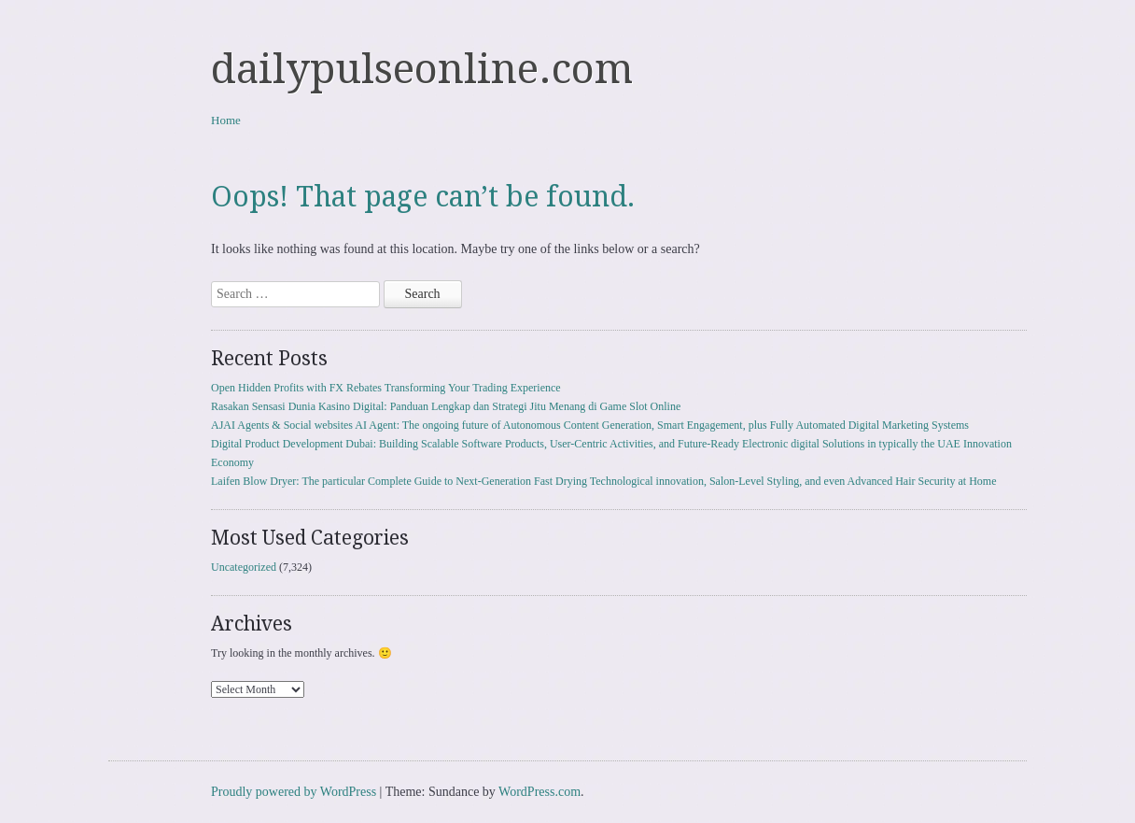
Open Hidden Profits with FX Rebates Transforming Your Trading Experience (386, 387)
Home (226, 120)
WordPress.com (539, 792)
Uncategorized (243, 567)
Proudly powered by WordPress (293, 792)
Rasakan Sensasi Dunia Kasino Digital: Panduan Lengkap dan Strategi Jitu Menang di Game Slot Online (445, 406)
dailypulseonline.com (422, 69)
